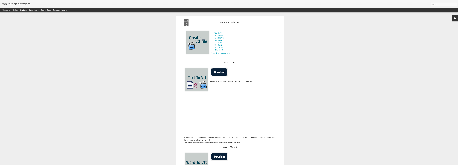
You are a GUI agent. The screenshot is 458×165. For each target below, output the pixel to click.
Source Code (46, 10)
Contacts (23, 10)
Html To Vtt (218, 50)
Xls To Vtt (218, 43)
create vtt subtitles (230, 22)
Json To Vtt (218, 47)
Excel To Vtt (219, 38)
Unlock (15, 10)
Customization (34, 10)
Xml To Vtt (218, 45)
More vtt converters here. (220, 53)
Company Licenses (60, 10)
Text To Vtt (218, 33)
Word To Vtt (218, 35)
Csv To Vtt (218, 40)
